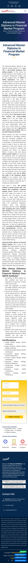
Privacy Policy (19, 555)
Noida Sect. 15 (20, 557)
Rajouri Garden (20, 554)
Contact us (14, 558)
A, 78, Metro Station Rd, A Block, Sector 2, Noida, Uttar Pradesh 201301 (14, 481)
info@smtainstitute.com (14, 2)
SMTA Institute (17, 552)
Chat (23, 551)
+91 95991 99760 (14, 3)
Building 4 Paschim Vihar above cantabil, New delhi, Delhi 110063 (14, 486)
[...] (10, 383)
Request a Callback (14, 416)
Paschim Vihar (20, 560)
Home (5, 31)
